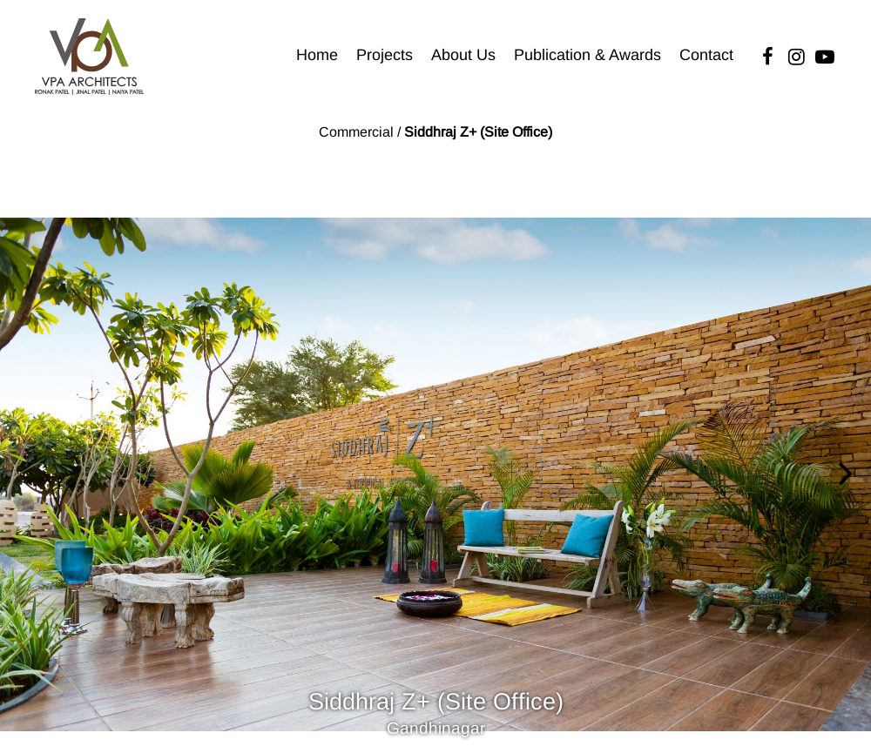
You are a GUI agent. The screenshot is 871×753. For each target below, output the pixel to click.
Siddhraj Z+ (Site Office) (478, 131)
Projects (384, 55)
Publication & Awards (587, 55)
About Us (463, 55)
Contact (706, 55)
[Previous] (28, 474)
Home (317, 55)
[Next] (843, 474)
